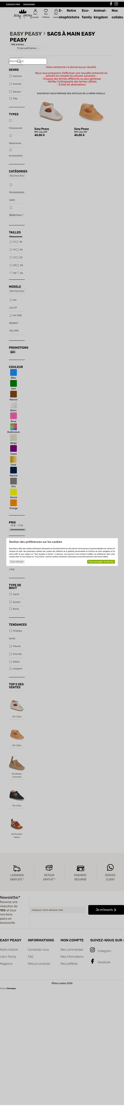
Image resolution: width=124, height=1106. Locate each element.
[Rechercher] (19, 61)
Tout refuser (16, 561)
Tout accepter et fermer (101, 561)
